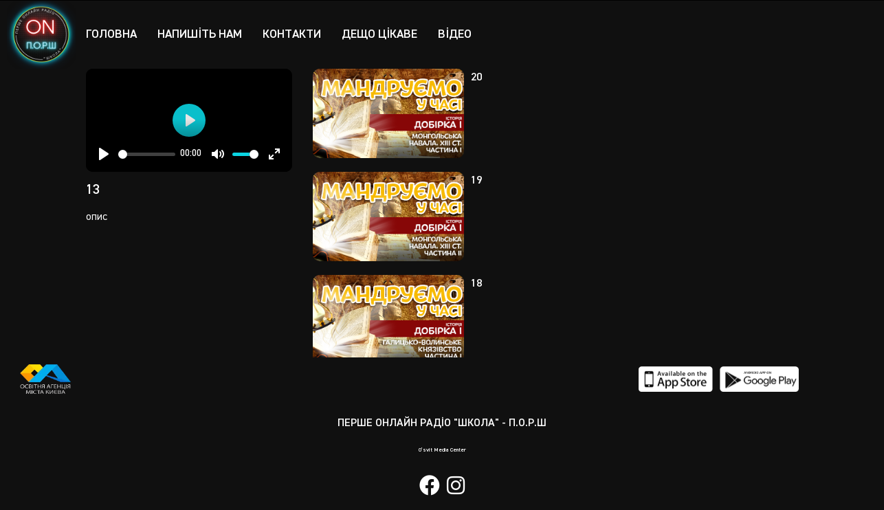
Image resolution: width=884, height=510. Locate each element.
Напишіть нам (202, 33)
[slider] (146, 154)
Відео (463, 33)
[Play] (104, 154)
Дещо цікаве (387, 33)
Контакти (297, 33)
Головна (112, 33)
